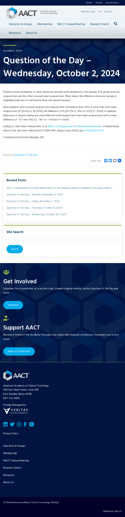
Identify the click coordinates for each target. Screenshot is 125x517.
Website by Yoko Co (112, 511)
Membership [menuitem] (10, 453)
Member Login (88, 12)
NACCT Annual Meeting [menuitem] (16, 461)
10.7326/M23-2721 (93, 131)
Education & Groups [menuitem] (14, 446)
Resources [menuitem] (8, 475)
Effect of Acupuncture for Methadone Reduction (75, 126)
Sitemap (55, 502)
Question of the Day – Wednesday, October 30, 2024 (36, 214)
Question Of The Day (25, 155)
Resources (15, 33)
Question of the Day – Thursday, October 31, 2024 (34, 208)
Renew (89, 2)
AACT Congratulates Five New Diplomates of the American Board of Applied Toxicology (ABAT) (59, 188)
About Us (31, 33)
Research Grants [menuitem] (12, 468)
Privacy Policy (10, 433)
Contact (108, 12)
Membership (44, 24)
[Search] (115, 24)
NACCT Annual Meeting (71, 24)
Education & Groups (20, 24)
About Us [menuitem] (8, 482)
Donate (99, 2)
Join (100, 12)
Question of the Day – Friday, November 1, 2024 (33, 201)
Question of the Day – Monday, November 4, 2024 (35, 195)
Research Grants (99, 24)
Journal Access (112, 2)
